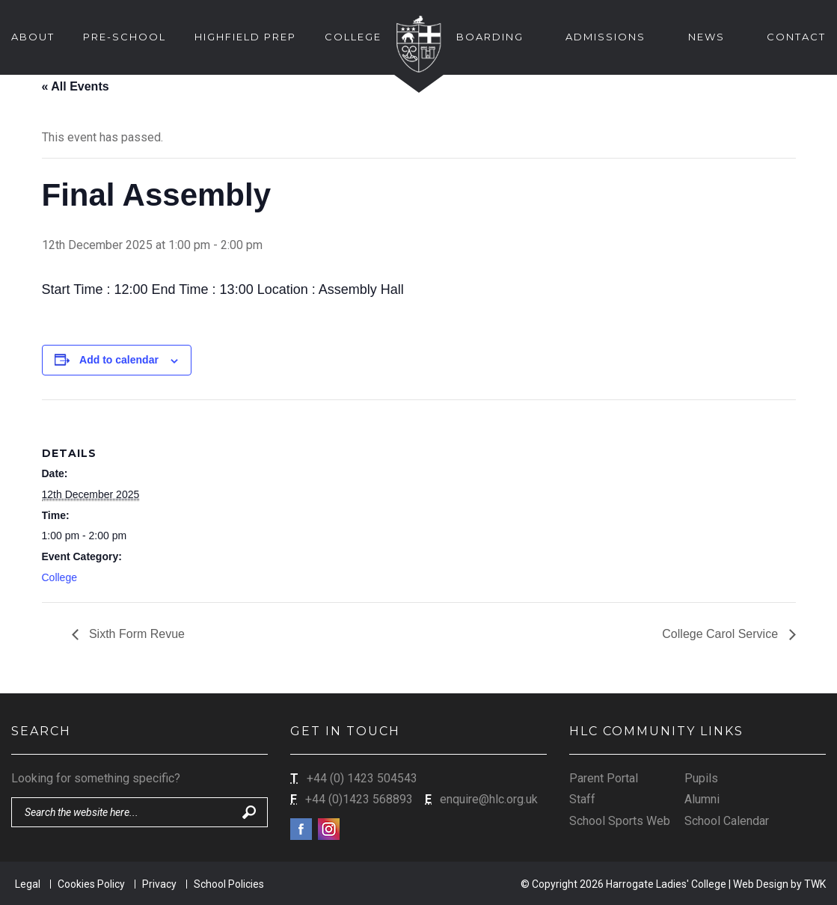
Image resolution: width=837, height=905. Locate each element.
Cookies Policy (91, 884)
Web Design (760, 884)
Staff (582, 799)
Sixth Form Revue (135, 634)
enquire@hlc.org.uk (489, 799)
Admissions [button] (605, 37)
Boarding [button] (490, 37)
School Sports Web (619, 821)
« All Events (75, 86)
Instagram (329, 829)
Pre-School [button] (124, 37)
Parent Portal (603, 778)
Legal (27, 884)
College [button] (353, 37)
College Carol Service (721, 634)
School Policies (229, 884)
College (59, 577)
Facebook (301, 829)
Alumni (702, 799)
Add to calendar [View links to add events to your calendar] (119, 360)
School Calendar (726, 821)
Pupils (701, 778)
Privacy (159, 884)
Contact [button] (796, 37)
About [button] (33, 37)
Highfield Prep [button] (245, 37)
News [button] (706, 37)
